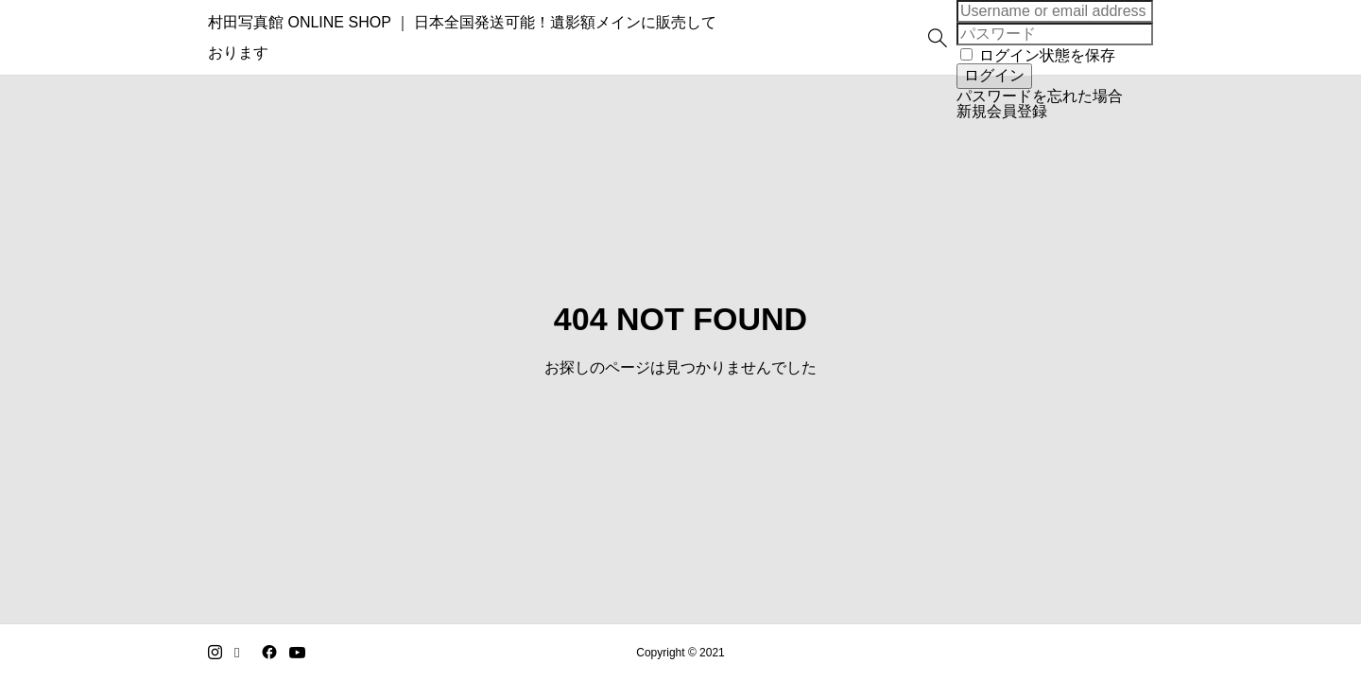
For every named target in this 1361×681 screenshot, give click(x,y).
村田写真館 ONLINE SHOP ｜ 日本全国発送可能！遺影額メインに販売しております (492, 37)
